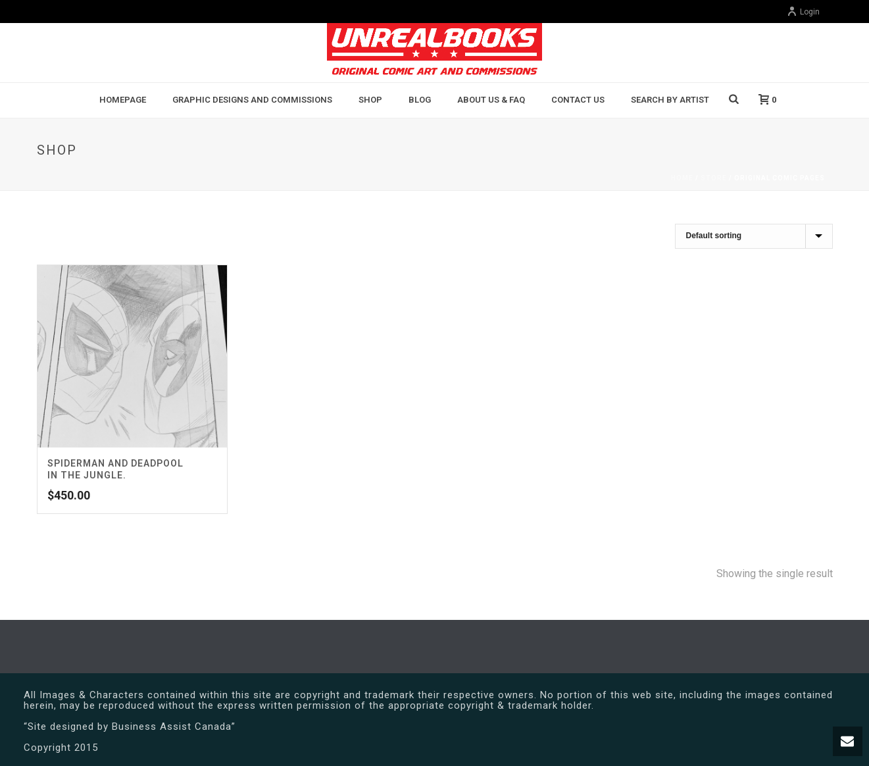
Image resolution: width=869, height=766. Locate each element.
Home (682, 178)
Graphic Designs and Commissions (252, 100)
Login (803, 11)
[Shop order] (754, 236)
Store (714, 178)
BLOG (420, 100)
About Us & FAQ (491, 100)
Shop (370, 100)
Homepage (122, 100)
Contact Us (578, 100)
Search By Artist (670, 100)
